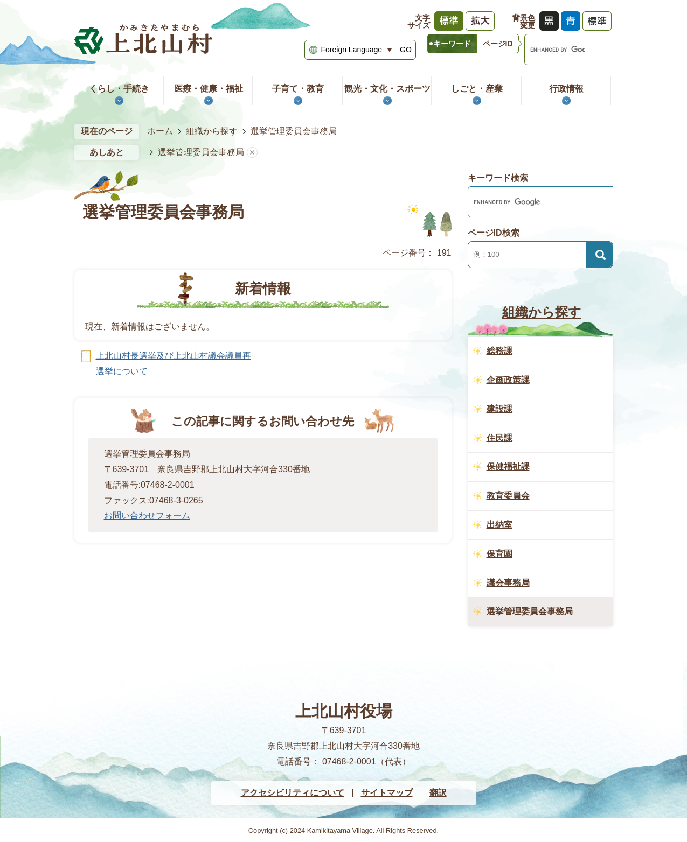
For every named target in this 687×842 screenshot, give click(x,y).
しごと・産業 (477, 88)
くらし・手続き (119, 88)
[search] (555, 49)
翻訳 (438, 792)
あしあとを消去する (252, 152)
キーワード (452, 43)
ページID (498, 43)
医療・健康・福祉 (208, 88)
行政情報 (566, 88)
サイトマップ (387, 792)
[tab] (452, 43)
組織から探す (212, 131)
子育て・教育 (298, 88)
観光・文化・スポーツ (387, 88)
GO (406, 49)
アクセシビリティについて (292, 792)
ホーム (160, 131)
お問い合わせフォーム (147, 515)
